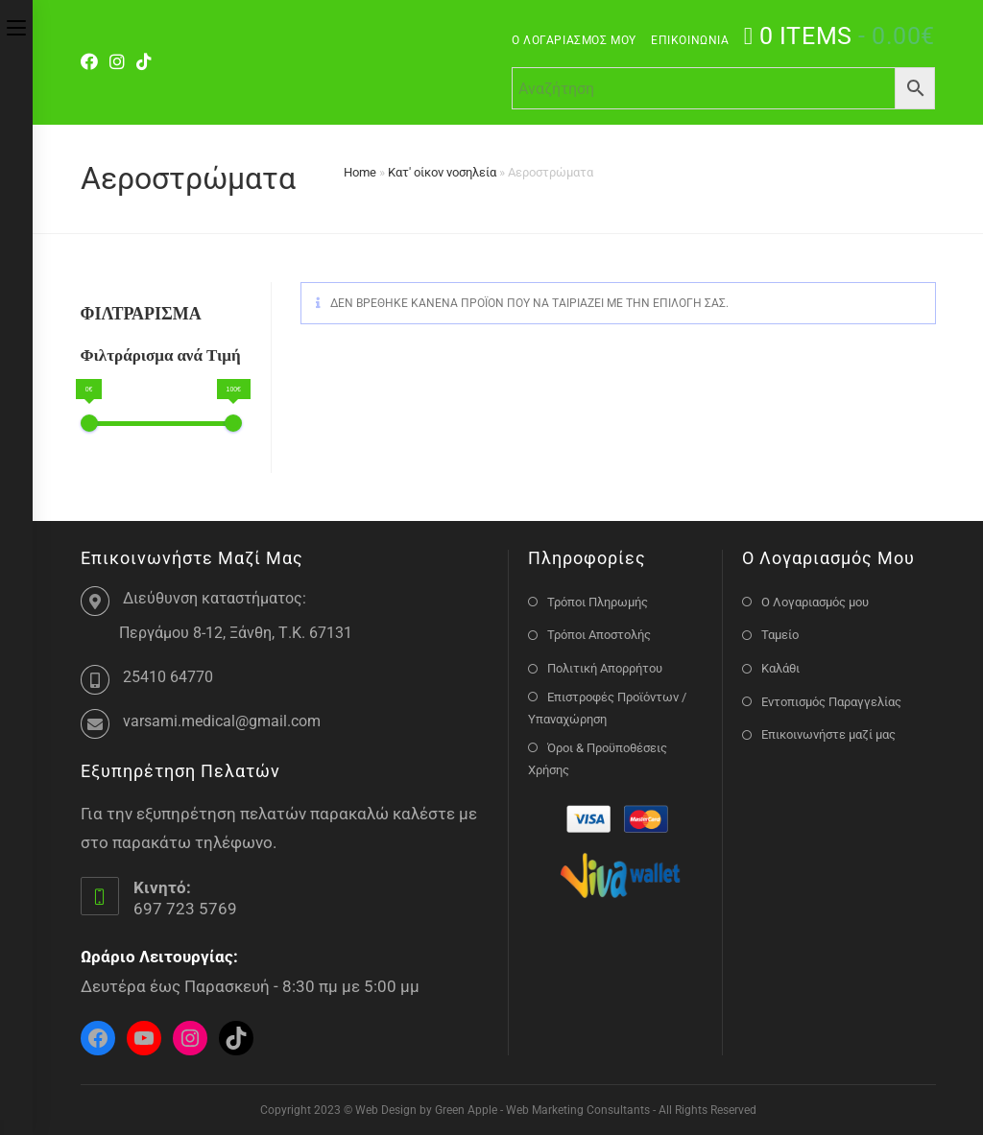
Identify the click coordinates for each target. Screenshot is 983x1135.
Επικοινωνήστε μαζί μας (828, 734)
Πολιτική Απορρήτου (604, 668)
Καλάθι (780, 668)
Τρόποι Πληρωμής (597, 602)
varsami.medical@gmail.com (222, 721)
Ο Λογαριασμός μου (574, 40)
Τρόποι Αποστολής (599, 634)
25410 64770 (168, 677)
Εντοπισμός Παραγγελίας (831, 702)
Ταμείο (780, 634)
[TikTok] (144, 62)
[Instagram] (117, 62)
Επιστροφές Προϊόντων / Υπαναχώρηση (607, 708)
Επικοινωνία (690, 40)
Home (360, 172)
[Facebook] (92, 62)
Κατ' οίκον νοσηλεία (442, 172)
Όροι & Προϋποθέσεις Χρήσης (597, 759)
